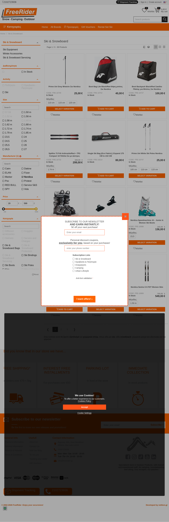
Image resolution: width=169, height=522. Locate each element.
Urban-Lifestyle (82, 271)
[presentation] (84, 285)
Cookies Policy (84, 401)
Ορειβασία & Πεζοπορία (85, 262)
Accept (84, 407)
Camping (79, 268)
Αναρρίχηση (80, 265)
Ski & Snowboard (83, 259)
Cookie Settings (84, 413)
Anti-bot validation (84, 278)
